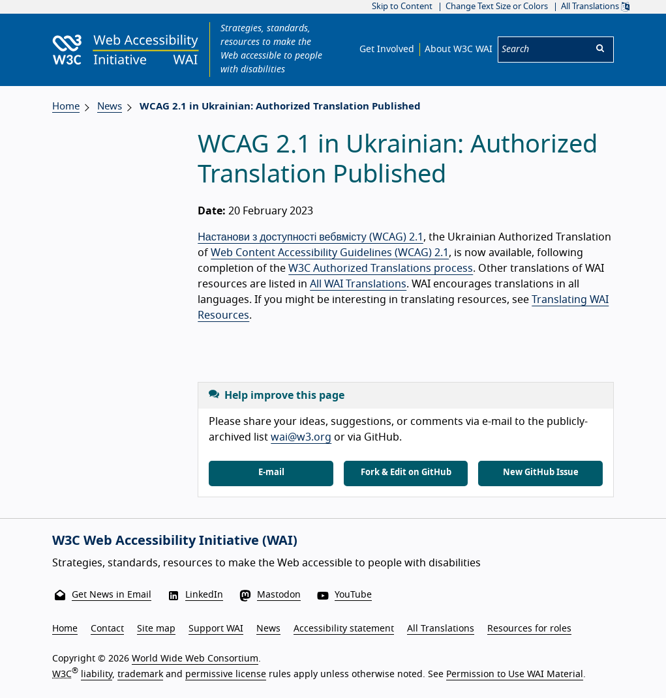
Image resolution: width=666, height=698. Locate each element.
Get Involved (386, 49)
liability (96, 674)
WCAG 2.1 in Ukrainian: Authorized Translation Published (280, 106)
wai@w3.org (301, 437)
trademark (140, 674)
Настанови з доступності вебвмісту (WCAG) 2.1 (310, 237)
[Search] (542, 49)
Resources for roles (529, 628)
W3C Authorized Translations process (380, 268)
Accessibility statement (344, 628)
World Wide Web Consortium (195, 658)
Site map (156, 628)
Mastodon (279, 595)
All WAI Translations (358, 284)
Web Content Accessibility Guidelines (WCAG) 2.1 (330, 253)
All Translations (595, 6)
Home (66, 106)
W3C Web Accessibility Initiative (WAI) (174, 540)
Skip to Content (402, 7)
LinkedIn (204, 595)
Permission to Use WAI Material (514, 674)
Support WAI (216, 628)
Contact (107, 628)
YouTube (353, 595)
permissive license (225, 674)
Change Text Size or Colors (497, 7)
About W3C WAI (458, 49)
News (109, 106)
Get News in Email (111, 595)
